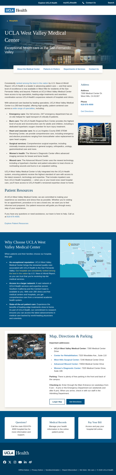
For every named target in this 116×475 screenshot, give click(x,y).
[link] (5, 462)
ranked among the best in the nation (32, 83)
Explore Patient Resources (16, 223)
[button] (48, 3)
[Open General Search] (110, 2)
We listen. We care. (87, 470)
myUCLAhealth (70, 3)
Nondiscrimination (53, 470)
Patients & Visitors (51, 69)
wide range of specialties (24, 108)
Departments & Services (74, 69)
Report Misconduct (69, 470)
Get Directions (87, 111)
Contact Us (91, 3)
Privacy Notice (37, 470)
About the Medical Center (28, 69)
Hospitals (13, 21)
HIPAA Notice (23, 470)
